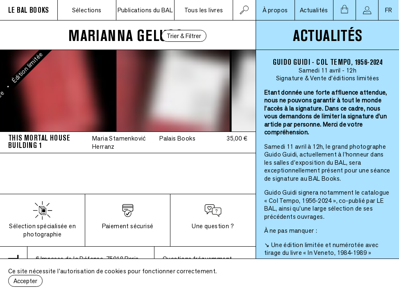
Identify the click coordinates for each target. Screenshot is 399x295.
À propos (275, 10)
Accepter (25, 281)
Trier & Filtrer (184, 36)
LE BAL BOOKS (28, 10)
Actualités (314, 10)
